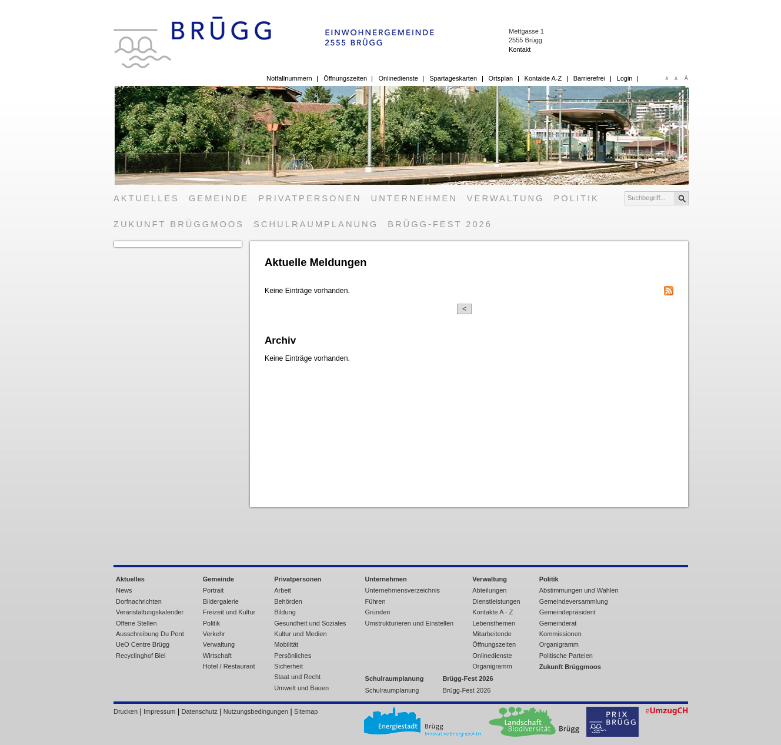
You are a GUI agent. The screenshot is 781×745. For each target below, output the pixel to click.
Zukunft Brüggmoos (179, 224)
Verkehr (214, 633)
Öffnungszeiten (345, 78)
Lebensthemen (493, 623)
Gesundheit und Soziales (310, 623)
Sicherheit (288, 666)
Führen (375, 601)
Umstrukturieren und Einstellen (409, 623)
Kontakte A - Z (492, 612)
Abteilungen (489, 590)
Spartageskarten (453, 78)
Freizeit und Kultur (229, 612)
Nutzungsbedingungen (255, 711)
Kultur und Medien (300, 633)
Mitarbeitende (492, 633)
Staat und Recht (297, 676)
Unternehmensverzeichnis (402, 590)
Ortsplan (501, 78)
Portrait (213, 590)
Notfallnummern (289, 78)
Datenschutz (200, 711)
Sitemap (306, 711)
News (124, 590)
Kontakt (519, 49)
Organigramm (492, 666)
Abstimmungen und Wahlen (579, 590)
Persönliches (292, 655)
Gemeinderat (558, 623)
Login (625, 78)
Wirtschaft (217, 655)
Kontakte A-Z (543, 78)
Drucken (126, 711)
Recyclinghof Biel (141, 655)
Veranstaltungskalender (149, 612)
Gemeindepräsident (567, 612)
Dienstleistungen (496, 601)
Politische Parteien (566, 655)
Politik (576, 198)
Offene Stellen (136, 623)
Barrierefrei (589, 78)
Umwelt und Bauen (301, 687)
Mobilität (286, 644)
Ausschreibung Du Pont (150, 633)
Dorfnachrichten (139, 601)
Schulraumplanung (315, 224)
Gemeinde (219, 198)
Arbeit (282, 590)
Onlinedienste (398, 78)
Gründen (377, 612)
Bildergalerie (221, 601)
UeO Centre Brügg (142, 644)
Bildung (285, 612)
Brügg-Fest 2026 (440, 224)
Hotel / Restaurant (229, 666)
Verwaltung (506, 198)
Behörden (288, 601)
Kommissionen (560, 633)
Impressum (159, 711)
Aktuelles (146, 198)
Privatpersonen (309, 198)
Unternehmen (414, 198)
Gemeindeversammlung (573, 601)
